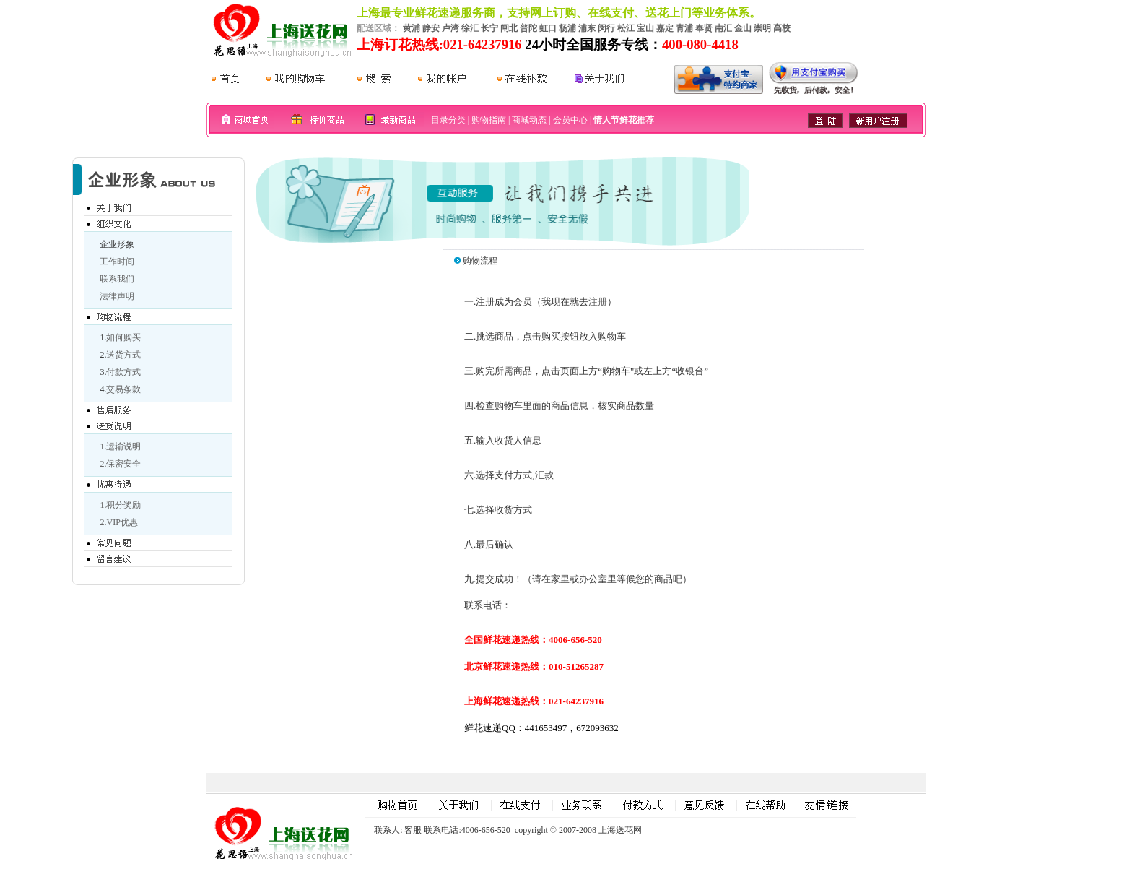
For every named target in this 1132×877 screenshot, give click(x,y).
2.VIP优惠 (118, 522)
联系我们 (117, 279)
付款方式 (123, 372)
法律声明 (117, 296)
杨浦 (567, 28)
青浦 (684, 28)
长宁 (489, 28)
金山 (743, 28)
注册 (597, 301)
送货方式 (123, 355)
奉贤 (704, 28)
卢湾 (450, 28)
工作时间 (117, 261)
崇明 (762, 28)
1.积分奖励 (120, 505)
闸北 (509, 28)
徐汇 (470, 28)
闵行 (606, 28)
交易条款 (123, 389)
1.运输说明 (120, 446)
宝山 (645, 28)
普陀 (528, 28)
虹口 (548, 28)
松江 (626, 28)
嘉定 (665, 28)
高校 (782, 28)
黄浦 (411, 28)
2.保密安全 (120, 464)
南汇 (723, 28)
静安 (431, 28)
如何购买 (123, 337)
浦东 (587, 28)
